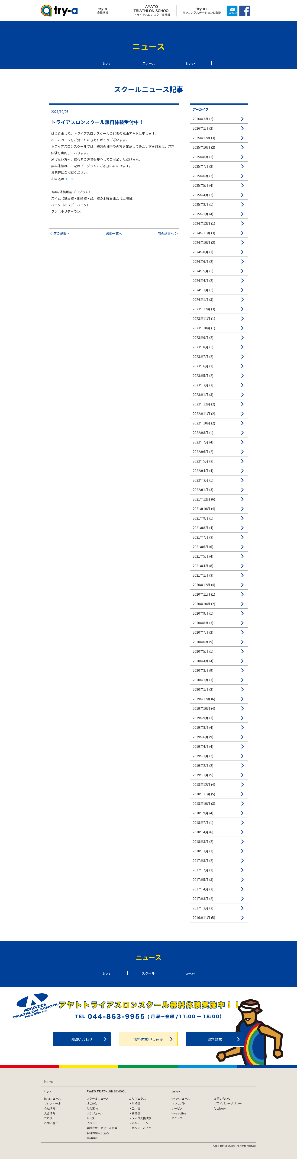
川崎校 (136, 1103)
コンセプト (178, 1103)
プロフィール (52, 1103)
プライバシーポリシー (228, 1103)
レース (91, 1118)
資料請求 (214, 1039)
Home (49, 1081)
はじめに (92, 1103)
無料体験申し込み (148, 1039)
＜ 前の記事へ (59, 233)
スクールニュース (98, 1098)
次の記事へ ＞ (168, 233)
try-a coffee (178, 1113)
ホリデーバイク (141, 1128)
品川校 (136, 1108)
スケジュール (95, 1113)
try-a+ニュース (180, 1098)
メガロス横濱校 (141, 1118)
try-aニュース (52, 1098)
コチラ (69, 179)
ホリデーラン (140, 1123)
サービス (177, 1108)
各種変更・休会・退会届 (102, 1128)
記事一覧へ (114, 233)
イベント (92, 1123)
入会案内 (92, 1108)
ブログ (48, 1118)
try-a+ (190, 63)
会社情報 (49, 1108)
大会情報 (49, 1113)
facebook (220, 1108)
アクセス (176, 1118)
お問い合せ (51, 1123)
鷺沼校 (136, 1113)
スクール (148, 63)
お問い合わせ (82, 1039)
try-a (106, 63)
